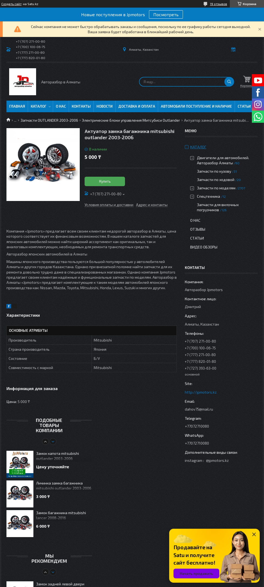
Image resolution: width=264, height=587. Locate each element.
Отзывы (197, 229)
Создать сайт (11, 4)
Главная (17, 106)
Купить (105, 181)
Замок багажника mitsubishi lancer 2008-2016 (61, 515)
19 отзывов (218, 4)
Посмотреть (166, 14)
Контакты (81, 106)
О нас (61, 106)
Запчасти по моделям (216, 188)
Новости (104, 106)
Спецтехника (208, 196)
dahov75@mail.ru (199, 409)
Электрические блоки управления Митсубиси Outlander (131, 120)
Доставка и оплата (136, 106)
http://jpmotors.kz (201, 392)
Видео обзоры (203, 247)
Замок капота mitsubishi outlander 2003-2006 (57, 456)
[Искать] (229, 82)
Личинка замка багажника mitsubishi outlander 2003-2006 (63, 485)
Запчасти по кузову (214, 171)
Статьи (244, 106)
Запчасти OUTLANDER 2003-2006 (49, 120)
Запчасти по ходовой (215, 179)
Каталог (38, 106)
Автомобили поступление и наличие (196, 106)
